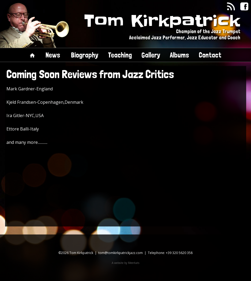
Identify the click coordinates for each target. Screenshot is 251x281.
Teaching (120, 55)
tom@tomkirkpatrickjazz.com (120, 253)
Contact (210, 55)
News (53, 55)
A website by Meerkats (125, 263)
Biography (84, 55)
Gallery (150, 55)
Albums (179, 55)
